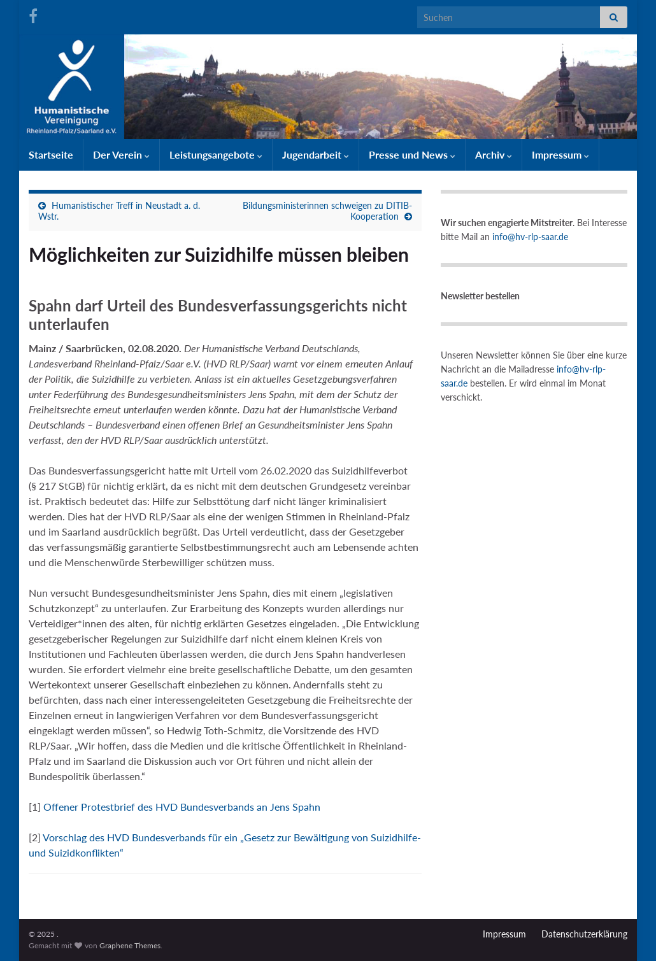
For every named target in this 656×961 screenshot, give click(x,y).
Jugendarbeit (315, 154)
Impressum (560, 154)
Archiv (493, 154)
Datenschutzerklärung (584, 934)
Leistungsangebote (215, 154)
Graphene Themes (129, 945)
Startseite (51, 154)
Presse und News (412, 154)
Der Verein (121, 154)
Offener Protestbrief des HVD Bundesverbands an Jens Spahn (181, 807)
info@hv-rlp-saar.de (530, 236)
